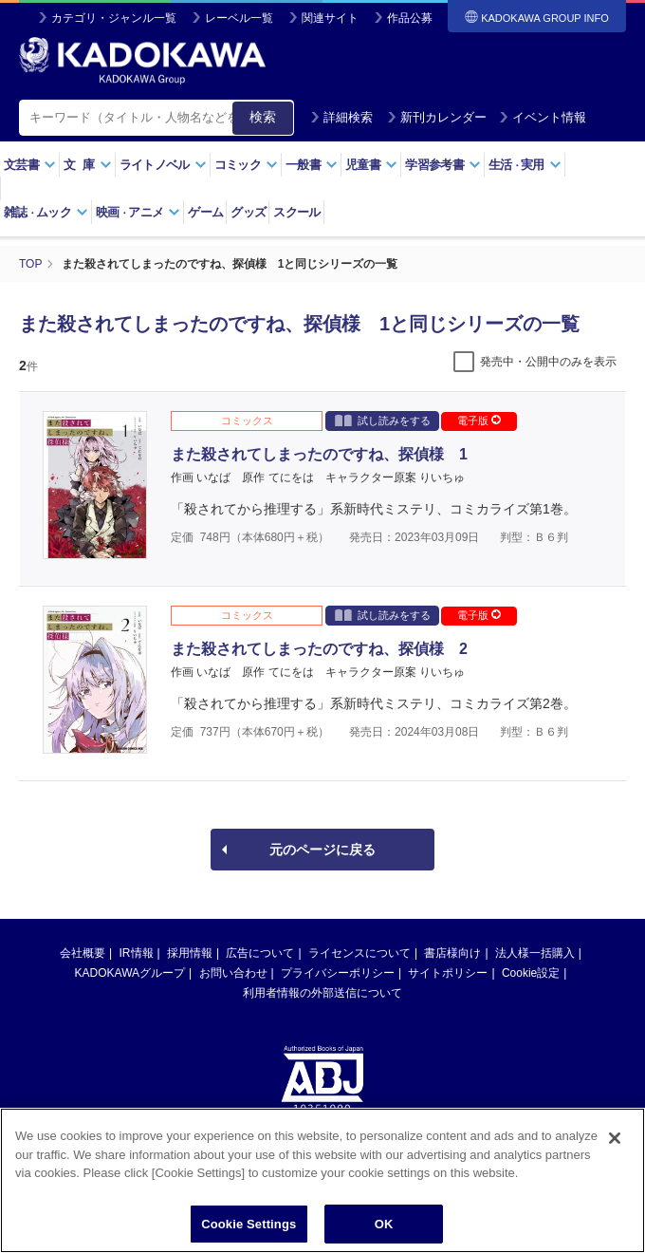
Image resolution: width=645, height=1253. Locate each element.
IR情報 (137, 953)
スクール (296, 212)
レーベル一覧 (239, 18)
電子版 (479, 420)
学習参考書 (443, 165)
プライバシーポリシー (338, 973)
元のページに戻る (322, 849)
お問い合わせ (233, 973)
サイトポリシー (448, 973)
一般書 (312, 165)
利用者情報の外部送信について (322, 993)
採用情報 (189, 953)
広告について (260, 953)
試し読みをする (383, 420)
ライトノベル (163, 165)
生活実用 (525, 165)
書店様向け (452, 953)
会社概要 (82, 953)
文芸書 (30, 165)
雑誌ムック (46, 212)
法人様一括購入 (535, 953)
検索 (262, 116)
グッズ (248, 212)
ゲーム (205, 212)
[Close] (615, 1148)
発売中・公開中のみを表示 (548, 361)
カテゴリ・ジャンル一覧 (113, 18)
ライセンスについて (359, 953)
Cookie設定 (531, 973)
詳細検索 (341, 117)
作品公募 (410, 18)
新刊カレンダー (437, 117)
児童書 (371, 165)
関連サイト (330, 18)
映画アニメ (138, 212)
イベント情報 (542, 117)
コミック (246, 165)
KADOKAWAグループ (130, 973)
